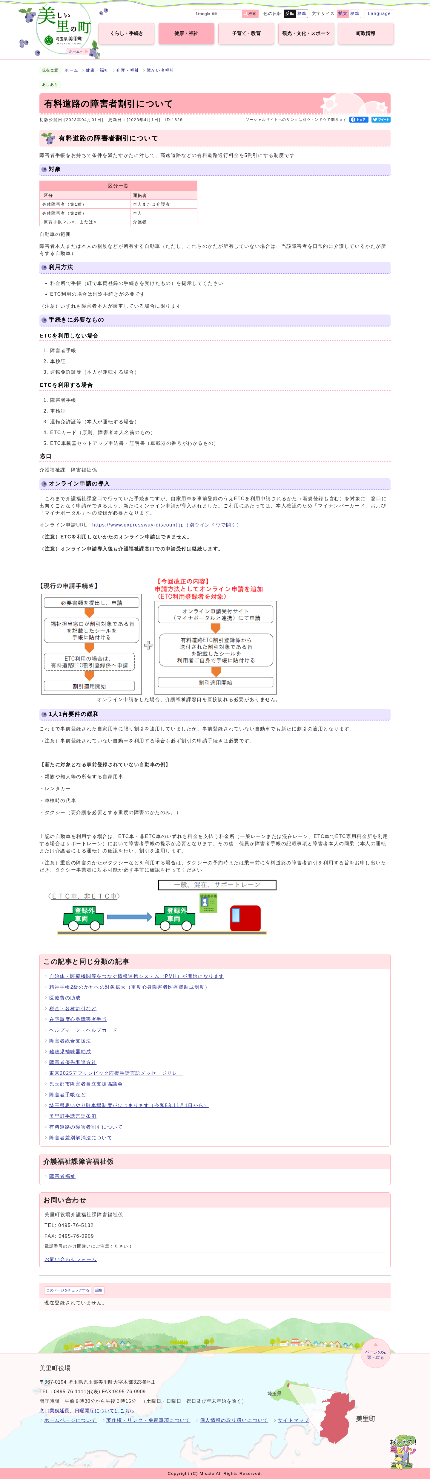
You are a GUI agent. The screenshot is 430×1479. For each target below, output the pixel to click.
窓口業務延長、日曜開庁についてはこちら (87, 1410)
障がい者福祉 (161, 70)
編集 (98, 1290)
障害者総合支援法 (70, 1040)
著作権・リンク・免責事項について (148, 1420)
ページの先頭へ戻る (375, 1355)
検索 (252, 13)
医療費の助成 (65, 997)
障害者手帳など (67, 1094)
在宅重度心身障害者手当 (78, 1019)
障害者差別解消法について (80, 1137)
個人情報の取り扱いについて (234, 1420)
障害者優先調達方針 (72, 1062)
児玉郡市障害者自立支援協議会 (86, 1083)
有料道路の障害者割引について (86, 1127)
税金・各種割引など (72, 1008)
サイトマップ (293, 1420)
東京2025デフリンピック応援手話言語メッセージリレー (116, 1073)
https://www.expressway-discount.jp (167, 524)
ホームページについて (70, 1420)
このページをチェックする (67, 1290)
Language (379, 13)
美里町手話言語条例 (72, 1116)
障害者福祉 (62, 1176)
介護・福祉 (127, 70)
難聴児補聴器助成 (70, 1051)
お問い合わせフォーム (70, 1259)
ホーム (71, 70)
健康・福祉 (97, 70)
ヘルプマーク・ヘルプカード (83, 1030)
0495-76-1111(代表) (77, 1391)
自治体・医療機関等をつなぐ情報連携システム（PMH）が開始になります (136, 976)
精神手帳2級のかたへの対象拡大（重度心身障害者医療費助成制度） (129, 987)
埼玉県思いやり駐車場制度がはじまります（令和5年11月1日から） (129, 1105)
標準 (302, 13)
